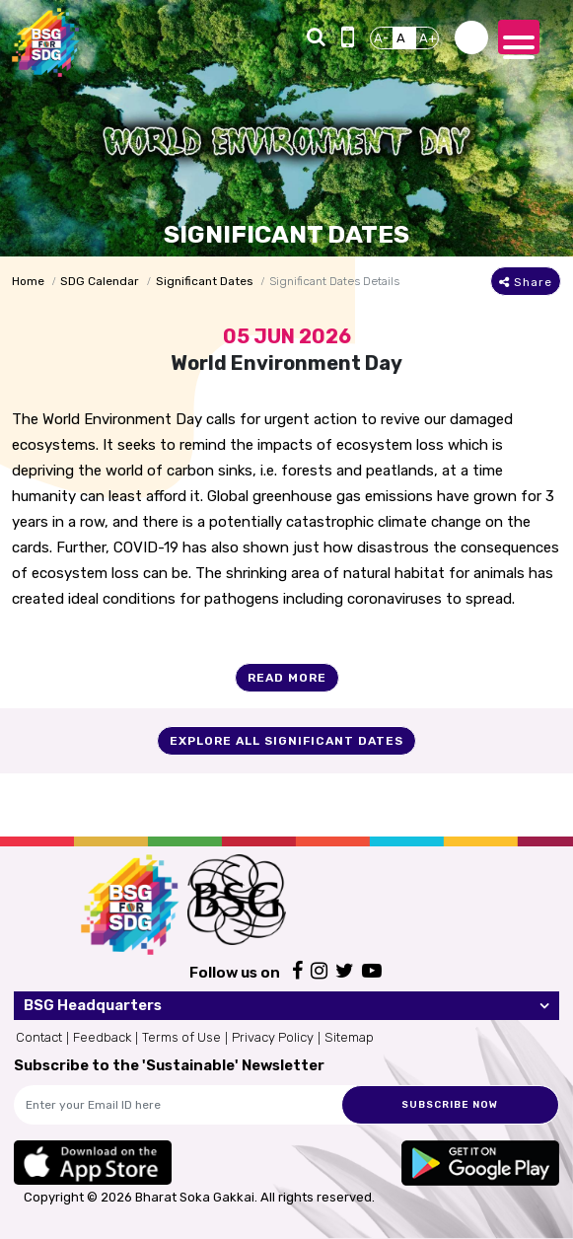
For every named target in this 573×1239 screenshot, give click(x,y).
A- (381, 38)
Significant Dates (204, 281)
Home (28, 281)
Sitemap (349, 1037)
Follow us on (234, 973)
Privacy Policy (273, 1037)
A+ (428, 38)
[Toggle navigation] (518, 37)
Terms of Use (181, 1037)
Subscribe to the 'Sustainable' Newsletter (169, 1065)
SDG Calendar (99, 281)
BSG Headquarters (93, 1005)
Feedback (102, 1037)
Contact (39, 1037)
